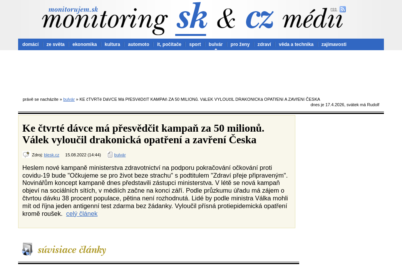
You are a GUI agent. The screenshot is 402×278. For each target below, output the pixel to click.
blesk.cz (51, 155)
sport (195, 44)
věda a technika (296, 44)
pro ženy (240, 44)
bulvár (216, 44)
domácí (30, 44)
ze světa (56, 44)
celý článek (82, 213)
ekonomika (84, 44)
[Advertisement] (201, 71)
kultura (112, 44)
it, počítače (169, 44)
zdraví (264, 44)
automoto (138, 44)
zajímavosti (334, 44)
